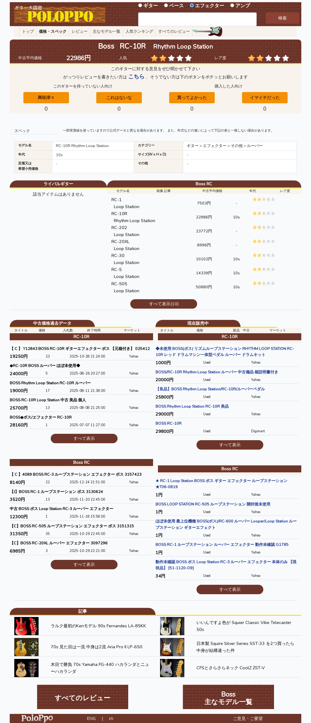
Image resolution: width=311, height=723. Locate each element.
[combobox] (197, 19)
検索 (282, 18)
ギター (150, 5)
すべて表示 (84, 438)
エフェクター (209, 5)
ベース (176, 5)
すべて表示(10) (164, 304)
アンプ (242, 5)
